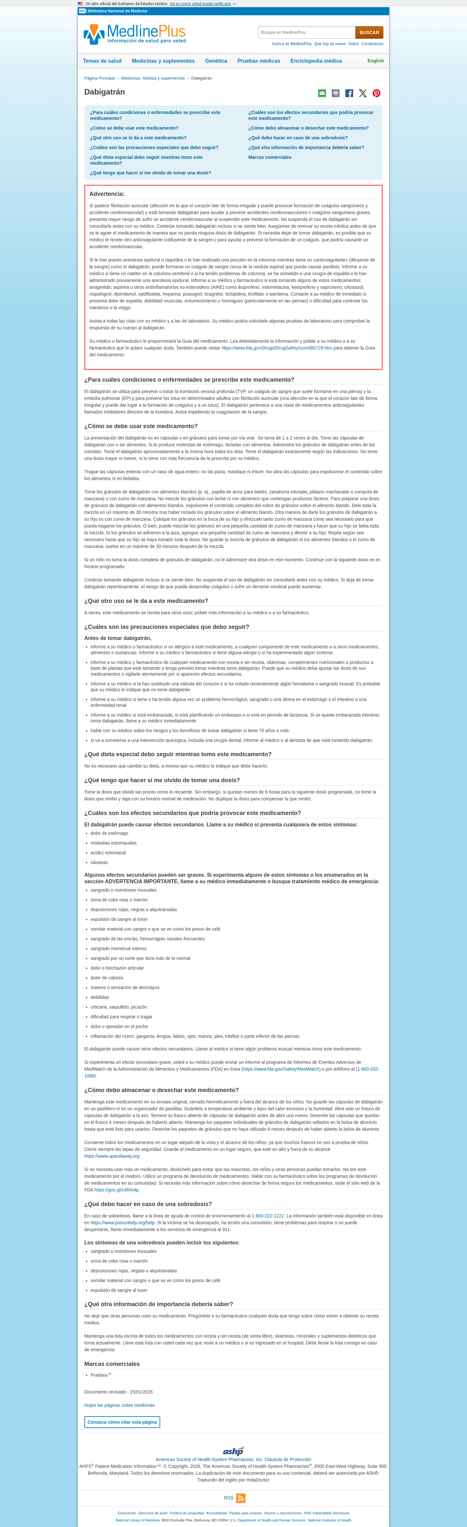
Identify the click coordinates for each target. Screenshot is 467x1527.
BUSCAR (369, 32)
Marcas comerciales (270, 157)
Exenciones (127, 1513)
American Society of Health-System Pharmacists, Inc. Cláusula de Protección (233, 1459)
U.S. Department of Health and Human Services (267, 1520)
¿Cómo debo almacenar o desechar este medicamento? (308, 128)
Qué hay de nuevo (330, 44)
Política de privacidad (187, 1513)
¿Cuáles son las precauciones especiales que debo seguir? (154, 147)
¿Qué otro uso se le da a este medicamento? (138, 137)
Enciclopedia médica (316, 61)
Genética (216, 61)
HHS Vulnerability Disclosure (326, 1513)
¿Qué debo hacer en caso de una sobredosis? (298, 137)
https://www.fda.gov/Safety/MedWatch (281, 1069)
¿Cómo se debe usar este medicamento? (134, 128)
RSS (234, 1498)
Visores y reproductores (283, 1513)
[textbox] (307, 32)
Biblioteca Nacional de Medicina (117, 11)
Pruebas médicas (258, 61)
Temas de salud (102, 61)
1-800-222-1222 (268, 1215)
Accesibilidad (216, 1513)
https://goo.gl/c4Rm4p (116, 1189)
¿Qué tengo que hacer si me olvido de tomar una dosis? (150, 172)
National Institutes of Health (329, 1520)
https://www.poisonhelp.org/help (122, 1222)
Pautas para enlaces (245, 1513)
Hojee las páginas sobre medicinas (119, 1405)
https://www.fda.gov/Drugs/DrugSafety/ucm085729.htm (277, 347)
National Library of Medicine (138, 1520)
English (375, 60)
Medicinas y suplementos (163, 61)
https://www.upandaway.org (111, 1156)
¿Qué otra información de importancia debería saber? (306, 147)
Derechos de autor (153, 1513)
